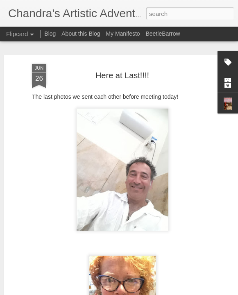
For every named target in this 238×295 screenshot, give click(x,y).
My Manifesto (123, 33)
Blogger (144, 290)
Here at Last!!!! (122, 70)
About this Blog (80, 33)
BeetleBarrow (162, 33)
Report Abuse (168, 290)
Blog (50, 33)
